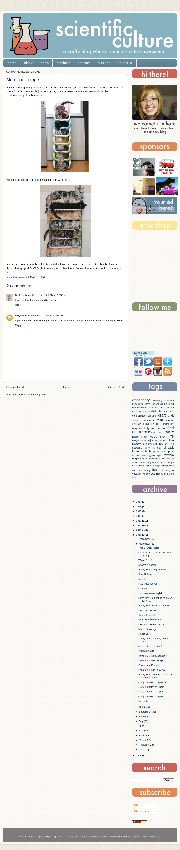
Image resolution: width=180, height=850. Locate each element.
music (159, 443)
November (145, 543)
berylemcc (21, 315)
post (171, 451)
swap (165, 465)
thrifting (142, 470)
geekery (147, 431)
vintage (146, 474)
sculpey (147, 462)
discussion (148, 423)
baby (134, 404)
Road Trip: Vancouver (150, 619)
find (170, 428)
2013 (139, 520)
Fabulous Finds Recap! (150, 660)
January (143, 749)
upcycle (169, 470)
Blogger (158, 836)
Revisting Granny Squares (152, 655)
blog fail (170, 404)
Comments (141, 811)
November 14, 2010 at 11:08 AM (45, 315)
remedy (143, 458)
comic (171, 411)
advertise (125, 63)
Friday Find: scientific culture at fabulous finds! (155, 676)
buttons (104, 63)
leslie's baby (157, 436)
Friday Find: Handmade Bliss (154, 605)
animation (169, 400)
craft (162, 415)
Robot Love (144, 633)
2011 (139, 530)
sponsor (150, 465)
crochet (151, 420)
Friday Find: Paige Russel (152, 569)
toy (148, 470)
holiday (169, 431)
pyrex (152, 455)
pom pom (159, 451)
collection (162, 411)
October (143, 707)
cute (160, 420)
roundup (170, 459)
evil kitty (144, 428)
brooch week (139, 407)
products (63, 63)
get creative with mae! (150, 646)
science (137, 462)
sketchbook (138, 465)
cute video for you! (148, 583)
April (142, 735)
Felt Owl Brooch (147, 610)
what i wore (167, 474)
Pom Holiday (145, 574)
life (171, 436)
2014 (139, 516)
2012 (139, 525)
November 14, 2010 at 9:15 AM (49, 295)
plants (147, 451)
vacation (136, 473)
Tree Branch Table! (148, 548)
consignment (139, 415)
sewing (155, 462)
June (142, 726)
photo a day (153, 448)
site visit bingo (167, 462)
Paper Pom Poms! (148, 665)
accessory (141, 400)
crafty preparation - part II (152, 691)
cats (161, 407)
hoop (135, 436)
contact (84, 63)
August (143, 716)
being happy (144, 404)
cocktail (152, 411)
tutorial (158, 470)
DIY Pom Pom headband (151, 624)
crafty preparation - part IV (152, 682)
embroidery (168, 424)
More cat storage (22, 79)
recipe (135, 458)
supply (158, 466)
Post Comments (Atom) (33, 394)
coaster (145, 411)
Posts (138, 805)
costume (152, 416)
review (162, 458)
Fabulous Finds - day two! (152, 670)
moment (136, 444)
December (145, 539)
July (141, 721)
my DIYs (169, 444)
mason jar (147, 440)
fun (139, 431)
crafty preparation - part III (152, 687)
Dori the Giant (23, 295)
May (141, 730)
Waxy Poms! (145, 560)
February (144, 744)
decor (170, 420)
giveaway (158, 432)
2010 (139, 534)
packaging (137, 448)
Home (66, 387)
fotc (134, 432)
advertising (157, 401)
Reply (18, 304)
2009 (139, 755)
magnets (137, 440)
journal (144, 437)
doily (158, 423)
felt (164, 428)
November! (144, 701)
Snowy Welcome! (147, 565)
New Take (143, 579)
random (169, 455)
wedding (155, 473)
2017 (139, 501)
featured (156, 428)
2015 (139, 511)
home (12, 63)
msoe (151, 444)
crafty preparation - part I (151, 696)
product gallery (139, 455)
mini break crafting (164, 440)
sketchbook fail (146, 588)
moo (145, 444)
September (145, 711)
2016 (139, 506)
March (142, 740)
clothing (136, 411)
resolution (153, 458)
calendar (153, 408)
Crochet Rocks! (146, 615)
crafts (143, 420)
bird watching (158, 404)
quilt (159, 455)
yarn (134, 477)
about (29, 63)
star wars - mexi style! (150, 593)
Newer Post (15, 387)
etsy (135, 428)
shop (45, 63)
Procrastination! (146, 651)
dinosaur (136, 424)
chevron (170, 408)
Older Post (116, 387)
